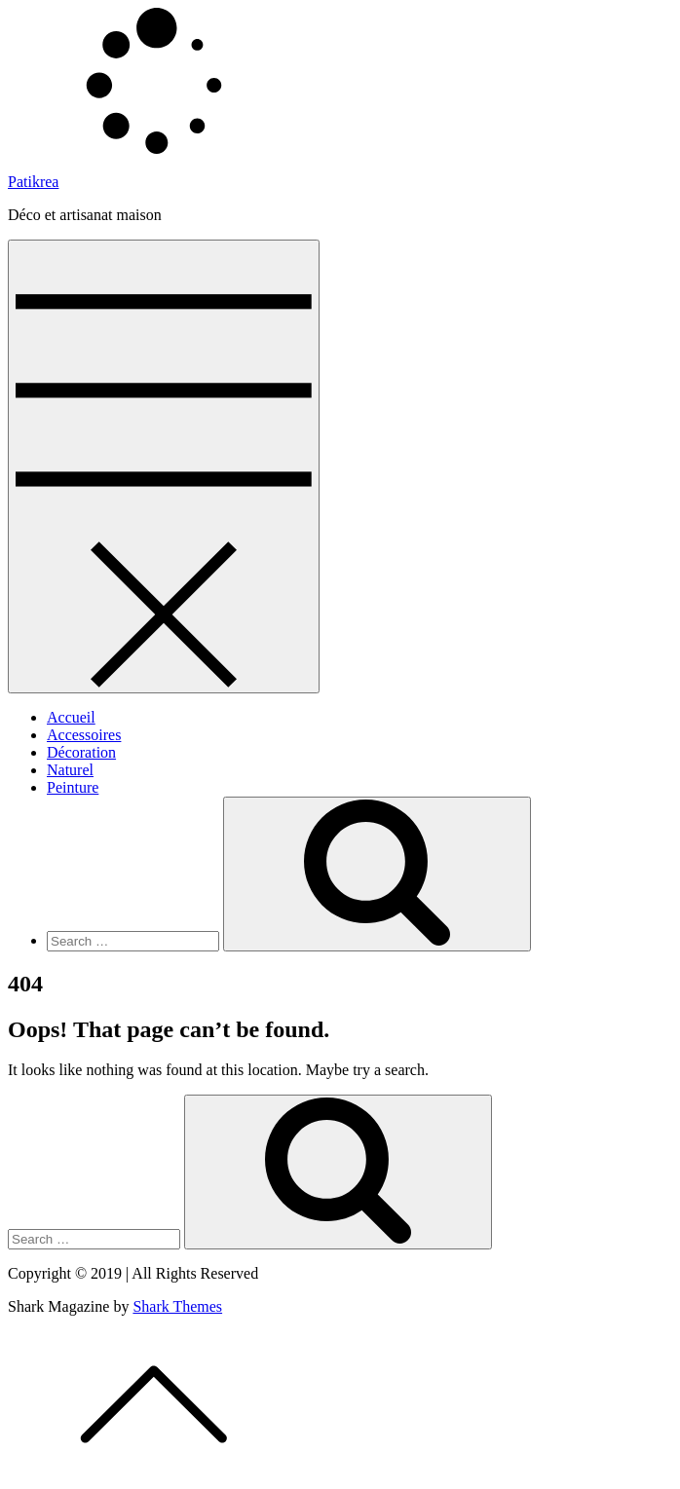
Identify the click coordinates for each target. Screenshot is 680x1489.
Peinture (72, 787)
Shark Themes (177, 1306)
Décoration (81, 752)
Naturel (70, 770)
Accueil (71, 717)
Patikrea (33, 181)
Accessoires (84, 734)
